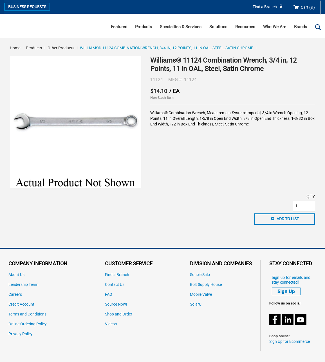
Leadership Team (23, 284)
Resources (245, 26)
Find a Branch (265, 7)
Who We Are (274, 26)
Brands (300, 26)
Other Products (61, 48)
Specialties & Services (180, 26)
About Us (16, 275)
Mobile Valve (201, 294)
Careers (15, 294)
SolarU (195, 304)
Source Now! (116, 304)
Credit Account (21, 304)
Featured (119, 26)
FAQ (108, 294)
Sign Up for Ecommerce (289, 341)
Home (15, 48)
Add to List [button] (288, 219)
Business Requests (27, 7)
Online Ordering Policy (27, 324)
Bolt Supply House (206, 284)
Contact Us (114, 284)
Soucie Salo (200, 275)
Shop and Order (118, 314)
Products (143, 26)
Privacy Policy (20, 334)
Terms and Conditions (27, 314)
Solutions (218, 26)
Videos (111, 324)
